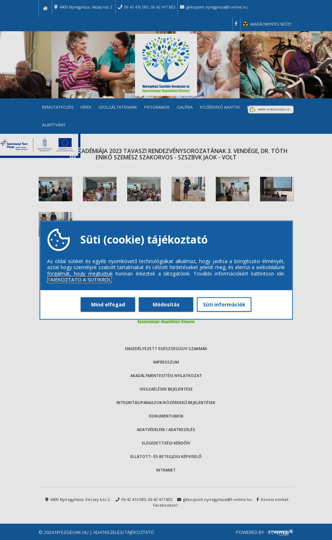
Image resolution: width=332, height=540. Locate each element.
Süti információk (224, 304)
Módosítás (166, 304)
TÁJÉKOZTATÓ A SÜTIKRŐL (79, 280)
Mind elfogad (108, 304)
